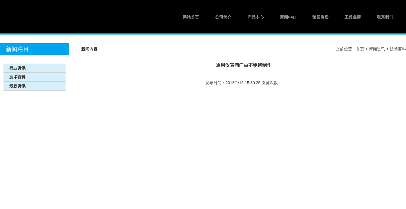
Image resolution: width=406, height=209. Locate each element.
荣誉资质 (320, 17)
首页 (360, 49)
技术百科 (398, 49)
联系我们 (385, 17)
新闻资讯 (377, 49)
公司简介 (223, 17)
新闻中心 (288, 17)
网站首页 (191, 17)
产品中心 (255, 17)
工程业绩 (353, 17)
